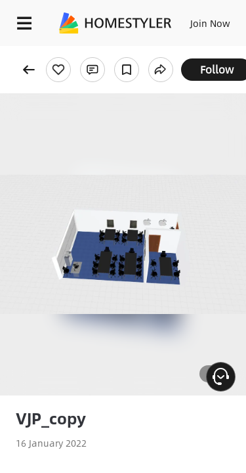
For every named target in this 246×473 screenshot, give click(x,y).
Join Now (210, 23)
